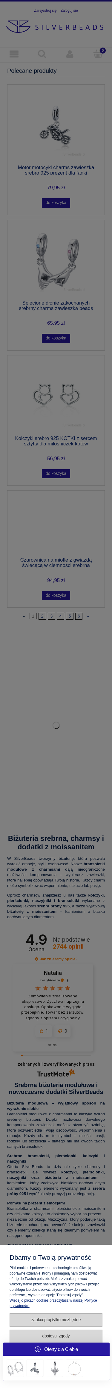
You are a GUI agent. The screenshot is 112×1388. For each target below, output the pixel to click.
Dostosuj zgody (56, 1336)
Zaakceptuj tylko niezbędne (56, 1320)
